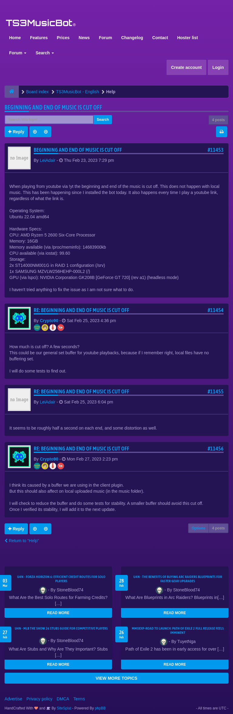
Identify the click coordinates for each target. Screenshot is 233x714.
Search (44, 52)
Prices (63, 37)
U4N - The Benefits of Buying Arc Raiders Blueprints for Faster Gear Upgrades (177, 579)
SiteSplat (63, 708)
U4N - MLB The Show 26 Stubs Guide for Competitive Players (61, 628)
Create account (186, 67)
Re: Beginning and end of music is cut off (81, 310)
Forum (105, 37)
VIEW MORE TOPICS (116, 678)
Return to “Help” (22, 540)
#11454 (216, 310)
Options (198, 528)
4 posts (218, 120)
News (84, 37)
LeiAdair (47, 160)
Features (39, 37)
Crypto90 (49, 320)
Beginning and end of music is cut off (53, 107)
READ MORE (58, 613)
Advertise (13, 698)
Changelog (132, 37)
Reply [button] (16, 131)
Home (15, 37)
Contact (160, 37)
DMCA (63, 698)
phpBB (100, 708)
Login (218, 67)
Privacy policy (39, 698)
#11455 (216, 391)
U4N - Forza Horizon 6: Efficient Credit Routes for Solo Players (61, 579)
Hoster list (187, 37)
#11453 (216, 150)
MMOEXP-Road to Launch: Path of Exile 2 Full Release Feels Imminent (178, 630)
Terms (79, 698)
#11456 (216, 448)
